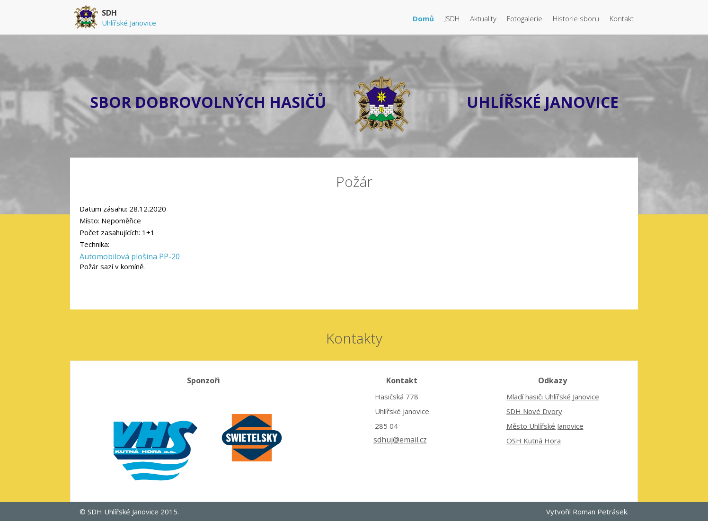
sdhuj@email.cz (400, 439)
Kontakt (622, 18)
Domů (424, 18)
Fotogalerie (525, 18)
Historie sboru (577, 18)
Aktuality (484, 18)
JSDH (452, 18)
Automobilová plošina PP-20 (130, 256)
